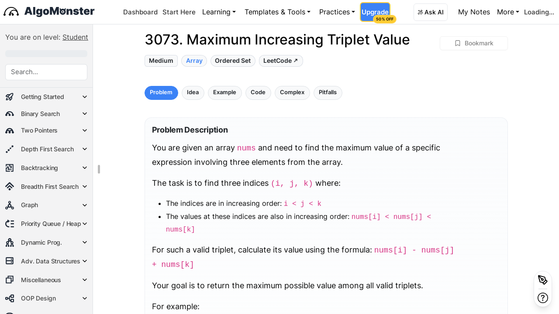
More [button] (505, 11)
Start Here (179, 12)
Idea (193, 92)
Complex (292, 92)
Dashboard (140, 12)
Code (258, 92)
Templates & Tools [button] (275, 11)
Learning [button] (216, 11)
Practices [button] (334, 11)
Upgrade (376, 15)
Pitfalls (328, 92)
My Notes (474, 11)
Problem (161, 92)
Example (224, 92)
